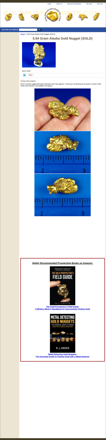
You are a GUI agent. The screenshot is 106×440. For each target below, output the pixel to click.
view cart (100, 4)
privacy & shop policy (74, 4)
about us (59, 4)
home (49, 4)
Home (22, 34)
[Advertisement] (62, 238)
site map (89, 4)
